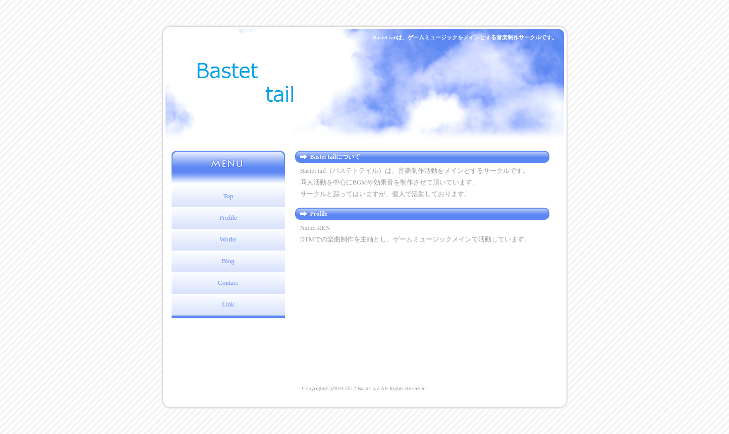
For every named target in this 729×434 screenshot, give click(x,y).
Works (227, 239)
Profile (228, 217)
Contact (228, 282)
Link (228, 304)
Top (228, 196)
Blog (228, 261)
